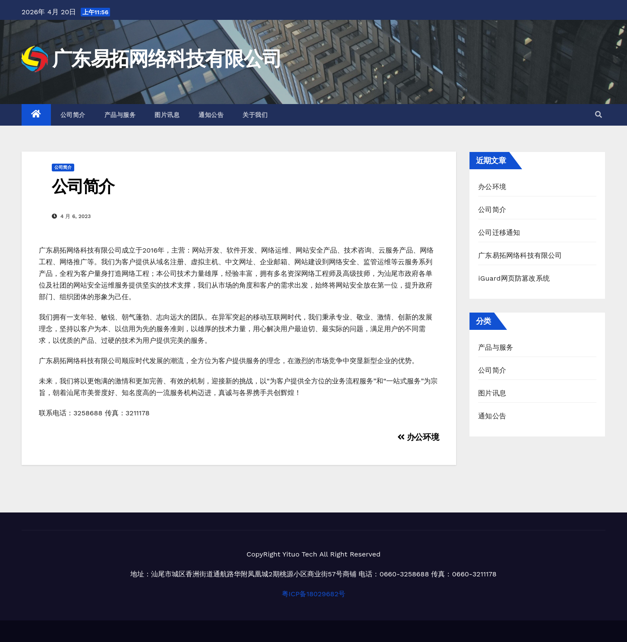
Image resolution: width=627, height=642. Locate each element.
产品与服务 (120, 115)
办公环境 (418, 437)
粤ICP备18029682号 (314, 594)
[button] (598, 115)
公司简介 (72, 115)
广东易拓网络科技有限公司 (167, 58)
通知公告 (211, 115)
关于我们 (255, 115)
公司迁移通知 (499, 232)
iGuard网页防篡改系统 (514, 278)
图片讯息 (167, 115)
